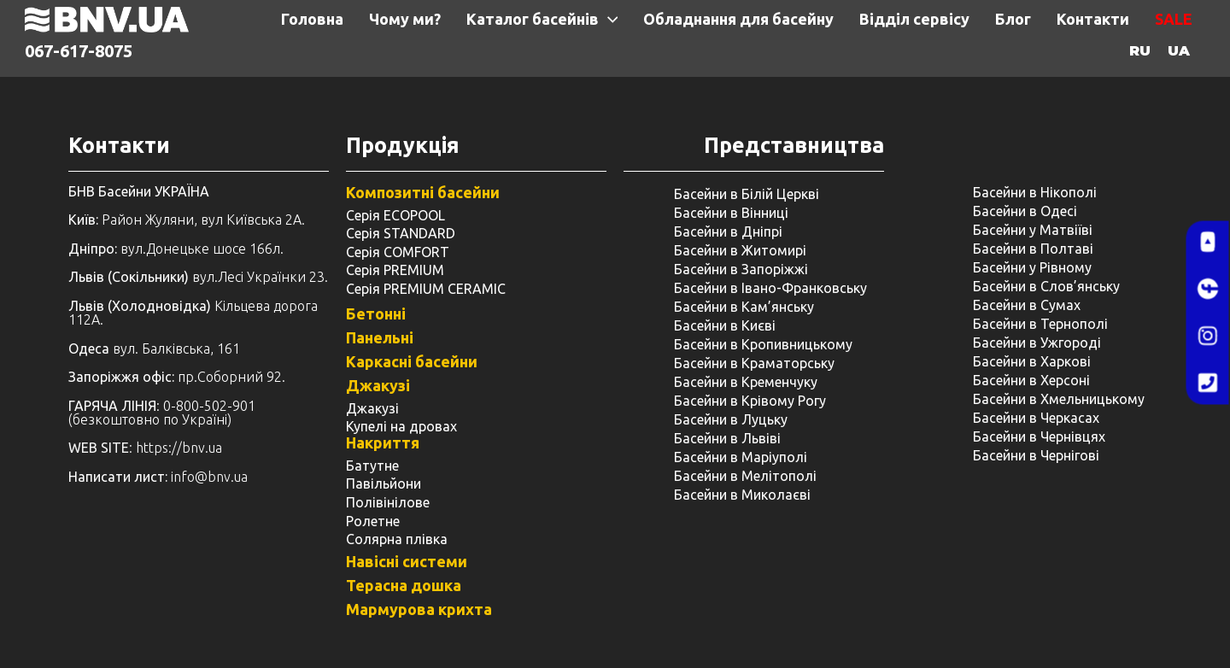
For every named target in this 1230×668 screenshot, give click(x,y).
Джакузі (378, 385)
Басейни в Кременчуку (745, 382)
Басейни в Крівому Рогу (750, 400)
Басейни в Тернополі (1040, 323)
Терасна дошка (403, 585)
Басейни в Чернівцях (1039, 436)
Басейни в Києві (725, 325)
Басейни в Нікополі (1035, 192)
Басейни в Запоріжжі (741, 269)
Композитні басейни (423, 192)
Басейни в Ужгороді (1037, 342)
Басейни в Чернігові (1036, 455)
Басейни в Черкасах (1036, 417)
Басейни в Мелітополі (745, 475)
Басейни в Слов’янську (1046, 286)
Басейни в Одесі (1025, 211)
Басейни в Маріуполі (740, 457)
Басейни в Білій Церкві (746, 194)
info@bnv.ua (209, 476)
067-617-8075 (78, 51)
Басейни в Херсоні (1031, 380)
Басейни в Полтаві (1033, 248)
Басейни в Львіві (727, 438)
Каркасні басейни (411, 361)
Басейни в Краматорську (754, 363)
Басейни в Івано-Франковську (770, 288)
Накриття (382, 442)
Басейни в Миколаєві (742, 494)
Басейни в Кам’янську (744, 306)
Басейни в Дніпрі (728, 231)
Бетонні (376, 313)
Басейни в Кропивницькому (763, 344)
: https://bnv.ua (145, 447)
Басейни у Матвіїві (1032, 229)
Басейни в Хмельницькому (1059, 399)
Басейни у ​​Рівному (1032, 267)
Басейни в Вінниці (731, 212)
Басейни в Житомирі (740, 250)
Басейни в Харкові (1032, 361)
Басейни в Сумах (1027, 305)
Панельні (379, 337)
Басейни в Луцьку (731, 419)
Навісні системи (406, 561)
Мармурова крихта (419, 609)
